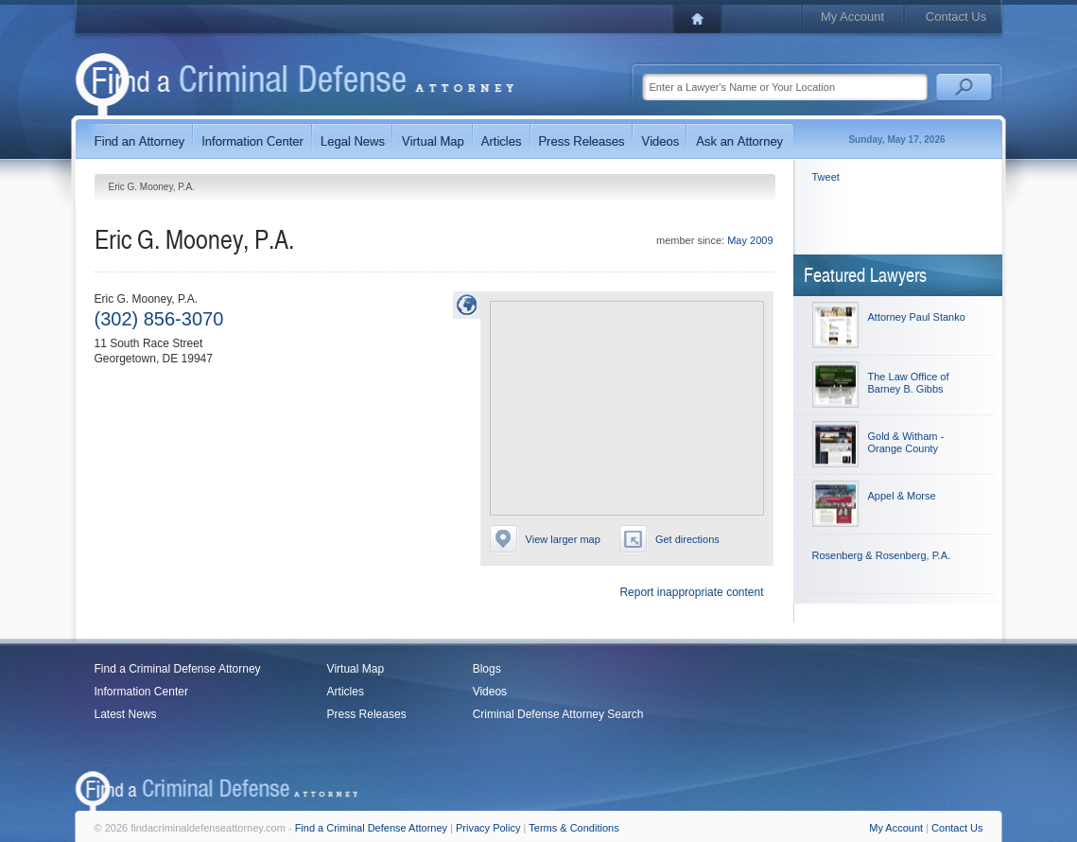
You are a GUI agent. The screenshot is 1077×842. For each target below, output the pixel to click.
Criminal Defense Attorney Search (558, 714)
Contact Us (956, 16)
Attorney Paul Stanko (916, 317)
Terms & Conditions (573, 827)
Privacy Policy (488, 827)
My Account (852, 16)
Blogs (487, 668)
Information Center (141, 691)
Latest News (126, 714)
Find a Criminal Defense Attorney (178, 668)
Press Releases (367, 714)
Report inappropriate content (691, 592)
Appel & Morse (902, 495)
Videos (490, 691)
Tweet (826, 177)
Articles (345, 691)
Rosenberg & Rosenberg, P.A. (881, 555)
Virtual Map (355, 668)
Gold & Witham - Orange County (906, 442)
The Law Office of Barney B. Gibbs (908, 383)
